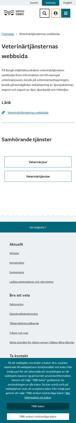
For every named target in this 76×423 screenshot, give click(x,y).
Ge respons (38, 227)
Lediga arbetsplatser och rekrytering (32, 282)
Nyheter (14, 253)
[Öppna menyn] (65, 13)
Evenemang (17, 272)
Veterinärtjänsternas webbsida (28, 112)
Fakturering (17, 304)
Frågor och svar (19, 333)
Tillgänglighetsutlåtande (24, 323)
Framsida (8, 34)
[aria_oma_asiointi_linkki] (55, 13)
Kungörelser (17, 263)
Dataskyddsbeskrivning (24, 314)
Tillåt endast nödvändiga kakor (38, 416)
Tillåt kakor (38, 406)
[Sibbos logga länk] (14, 15)
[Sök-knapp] (44, 13)
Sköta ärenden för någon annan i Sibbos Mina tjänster (42, 342)
